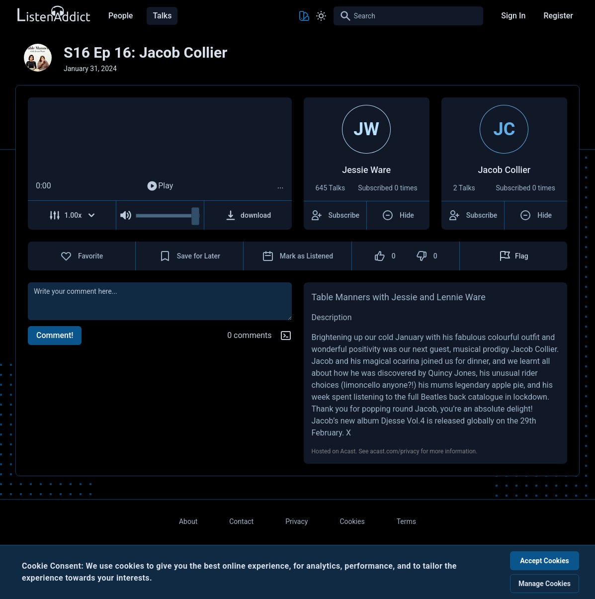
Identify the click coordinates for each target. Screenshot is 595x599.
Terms (406, 521)
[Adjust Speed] (72, 215)
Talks (162, 15)
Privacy (296, 521)
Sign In (513, 15)
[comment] (160, 301)
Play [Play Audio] (159, 186)
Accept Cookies (544, 561)
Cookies (352, 521)
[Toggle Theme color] (304, 15)
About (188, 521)
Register (558, 15)
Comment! (54, 335)
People (120, 15)
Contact (241, 521)
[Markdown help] (286, 336)
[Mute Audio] (126, 215)
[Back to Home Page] (53, 14)
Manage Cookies (544, 584)
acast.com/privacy (394, 451)
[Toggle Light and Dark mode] (321, 15)
